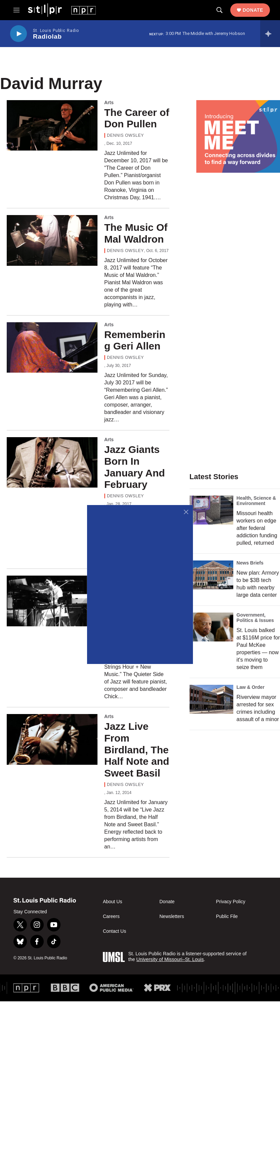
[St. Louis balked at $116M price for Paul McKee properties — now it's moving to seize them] (211, 627)
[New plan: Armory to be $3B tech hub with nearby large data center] (211, 574)
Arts (109, 102)
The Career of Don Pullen (136, 118)
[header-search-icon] (219, 10)
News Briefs (250, 563)
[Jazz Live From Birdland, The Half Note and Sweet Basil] (52, 739)
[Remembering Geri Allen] (52, 347)
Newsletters (171, 916)
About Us (112, 901)
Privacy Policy (230, 901)
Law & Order (251, 687)
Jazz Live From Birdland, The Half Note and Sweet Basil (136, 750)
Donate (253, 10)
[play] (18, 34)
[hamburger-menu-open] (16, 10)
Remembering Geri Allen (134, 340)
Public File (227, 916)
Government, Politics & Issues (255, 617)
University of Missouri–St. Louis (170, 959)
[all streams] (270, 33)
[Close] (186, 512)
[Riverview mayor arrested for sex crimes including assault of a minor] (211, 699)
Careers (111, 916)
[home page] (62, 9)
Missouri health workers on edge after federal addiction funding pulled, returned (257, 528)
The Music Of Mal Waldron (135, 233)
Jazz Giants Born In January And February (134, 467)
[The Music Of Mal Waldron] (52, 240)
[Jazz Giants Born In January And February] (52, 462)
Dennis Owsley (125, 135)
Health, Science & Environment (256, 500)
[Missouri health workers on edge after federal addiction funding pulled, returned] (211, 510)
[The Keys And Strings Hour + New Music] (52, 601)
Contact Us (114, 931)
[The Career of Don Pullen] (52, 125)
